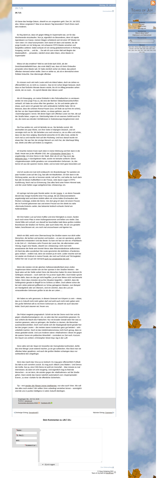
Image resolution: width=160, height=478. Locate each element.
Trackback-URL (46, 403)
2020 (133, 50)
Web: (18, 441)
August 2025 (152, 47)
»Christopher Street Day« (60, 154)
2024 (147, 48)
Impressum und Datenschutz (141, 35)
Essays (142, 24)
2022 (153, 48)
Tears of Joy (142, 10)
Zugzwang (108, 413)
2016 (145, 50)
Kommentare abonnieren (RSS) (28, 403)
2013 (154, 50)
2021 (129, 50)
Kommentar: (31, 445)
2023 (150, 48)
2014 (151, 50)
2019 (135, 50)
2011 (143, 52)
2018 (139, 50)
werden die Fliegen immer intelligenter (41, 386)
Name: (19, 430)
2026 (141, 48)
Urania (59, 193)
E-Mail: (20, 435)
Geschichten (142, 26)
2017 (142, 50)
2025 (144, 48)
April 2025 (136, 48)
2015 (148, 50)
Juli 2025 (131, 48)
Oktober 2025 (145, 47)
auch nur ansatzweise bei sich (56, 259)
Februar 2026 (137, 47)
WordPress (110, 473)
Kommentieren (107, 11)
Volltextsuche (142, 38)
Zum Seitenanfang (106, 467)
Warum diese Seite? (142, 33)
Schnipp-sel (28, 401)
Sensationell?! (33, 413)
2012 (140, 52)
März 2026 (131, 47)
